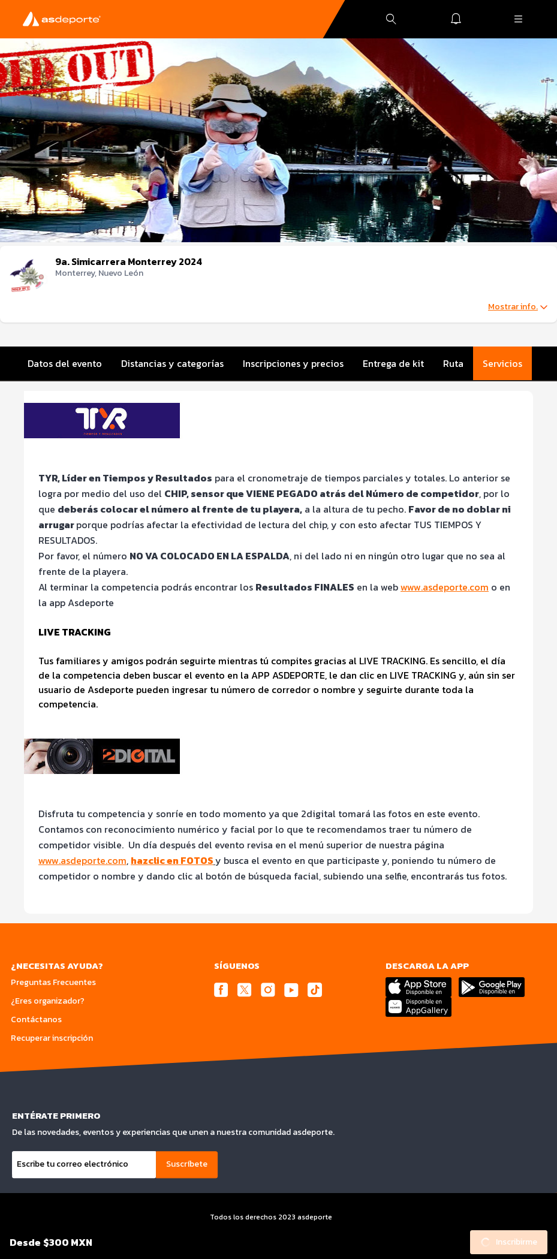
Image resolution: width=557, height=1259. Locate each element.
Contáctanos (36, 1019)
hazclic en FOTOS (172, 860)
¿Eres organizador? (48, 1001)
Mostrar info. (517, 307)
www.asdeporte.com (445, 587)
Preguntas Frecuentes (53, 982)
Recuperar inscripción (52, 1038)
